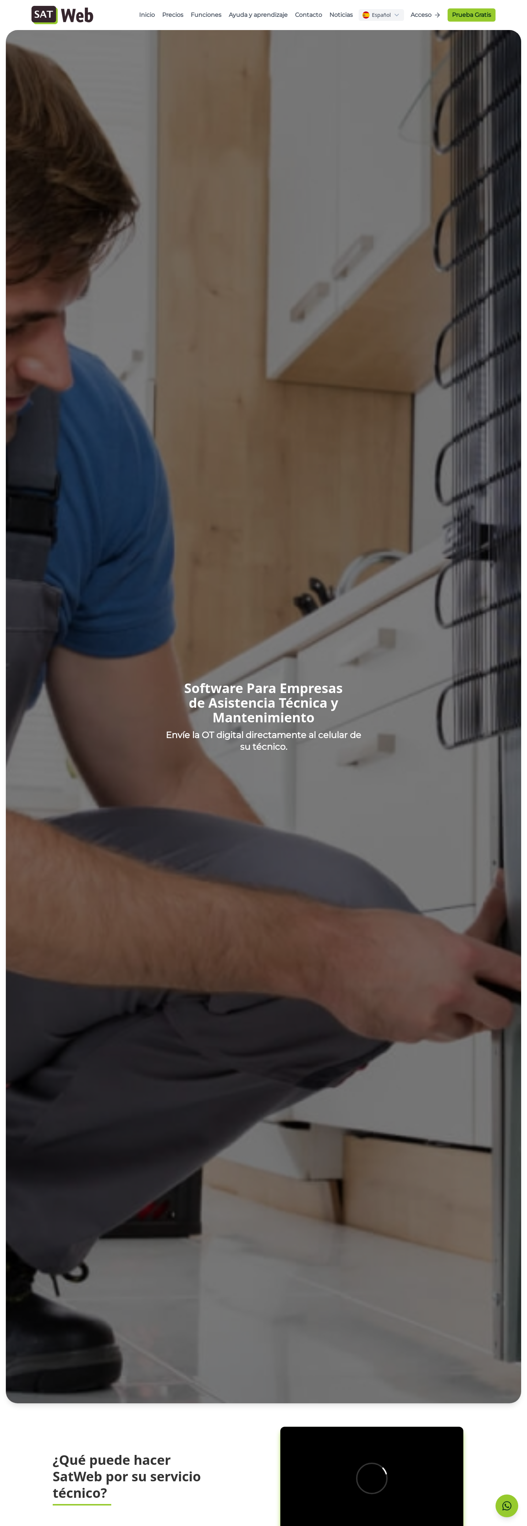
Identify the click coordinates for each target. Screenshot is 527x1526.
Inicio (147, 14)
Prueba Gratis (471, 14)
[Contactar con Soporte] (507, 1505)
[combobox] (381, 15)
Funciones (206, 14)
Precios (172, 14)
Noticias (341, 14)
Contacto (308, 14)
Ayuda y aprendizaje (258, 14)
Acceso (426, 15)
